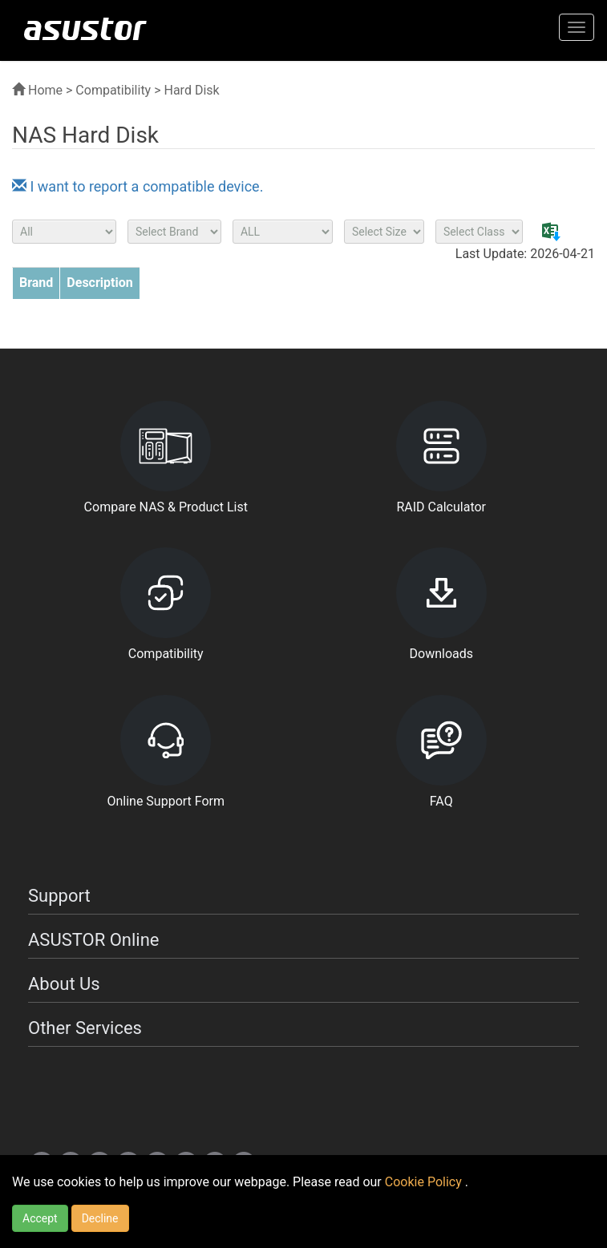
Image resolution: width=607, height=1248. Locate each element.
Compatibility (113, 90)
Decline (100, 1218)
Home (37, 90)
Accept (40, 1218)
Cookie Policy (425, 1181)
